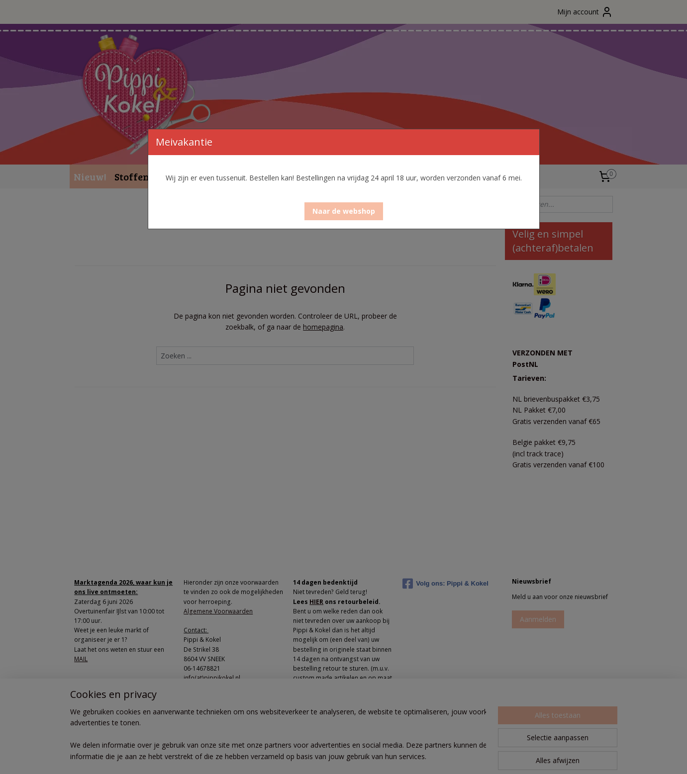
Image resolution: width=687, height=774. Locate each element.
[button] (344, 211)
